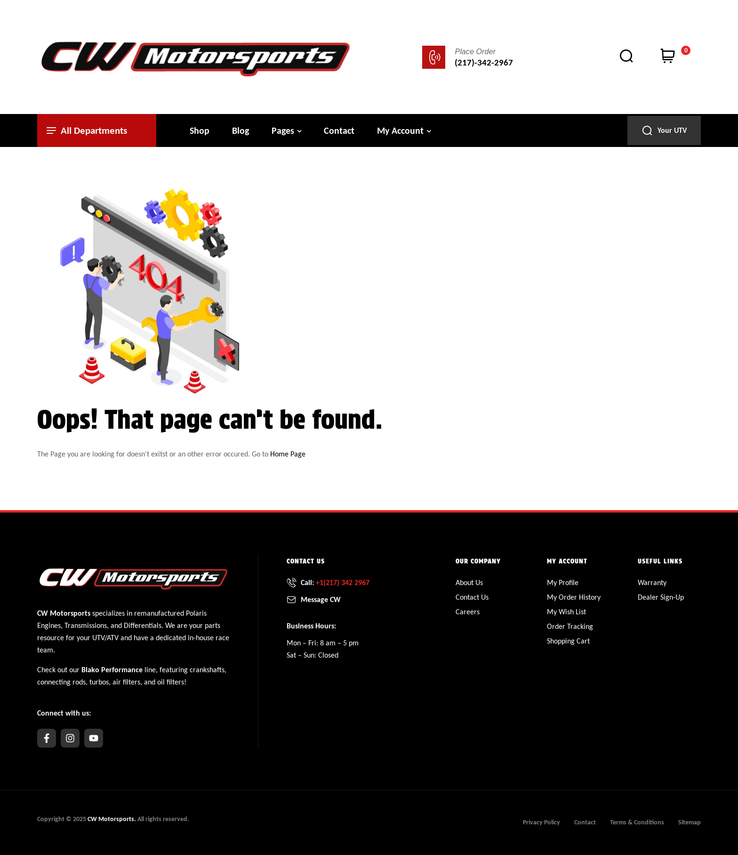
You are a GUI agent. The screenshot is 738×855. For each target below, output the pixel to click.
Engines (49, 625)
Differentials (142, 625)
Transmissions (85, 625)
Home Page (287, 453)
